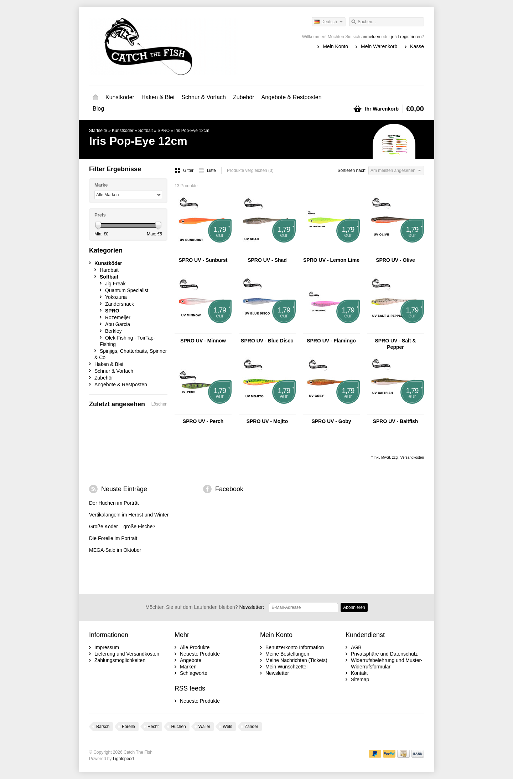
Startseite (95, 97)
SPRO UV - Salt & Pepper (395, 344)
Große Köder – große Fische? (122, 526)
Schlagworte (193, 673)
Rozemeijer (117, 317)
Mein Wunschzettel (286, 666)
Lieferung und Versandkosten (126, 654)
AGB (356, 647)
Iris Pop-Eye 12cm (192, 130)
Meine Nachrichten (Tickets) (296, 660)
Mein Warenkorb (379, 46)
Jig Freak (115, 283)
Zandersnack (119, 304)
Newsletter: (204, 607)
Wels (227, 726)
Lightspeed (123, 758)
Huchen (178, 726)
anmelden (371, 36)
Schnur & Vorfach (203, 97)
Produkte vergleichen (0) (250, 170)
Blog (98, 109)
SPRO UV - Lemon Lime (331, 260)
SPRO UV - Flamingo (331, 340)
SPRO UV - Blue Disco (267, 340)
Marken (188, 666)
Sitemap (360, 679)
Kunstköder (119, 97)
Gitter (185, 170)
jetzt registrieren (406, 36)
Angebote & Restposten (291, 97)
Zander (251, 726)
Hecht (153, 726)
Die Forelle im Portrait (113, 538)
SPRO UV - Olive (395, 260)
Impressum (106, 647)
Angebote (190, 660)
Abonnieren (354, 607)
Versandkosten (412, 457)
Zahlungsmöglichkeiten (119, 660)
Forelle (128, 726)
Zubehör (243, 97)
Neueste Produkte (200, 654)
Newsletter (277, 673)
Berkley (113, 331)
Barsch (102, 726)
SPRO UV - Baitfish (395, 421)
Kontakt (359, 673)
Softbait (145, 130)
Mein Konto (335, 46)
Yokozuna (116, 297)
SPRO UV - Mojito (267, 421)
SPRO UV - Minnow (203, 340)
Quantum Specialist (126, 290)
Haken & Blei (158, 97)
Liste (207, 170)
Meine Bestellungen (287, 654)
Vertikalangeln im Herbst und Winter (129, 515)
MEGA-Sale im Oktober (115, 550)
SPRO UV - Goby (331, 421)
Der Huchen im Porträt (114, 503)
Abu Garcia (117, 324)
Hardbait (109, 270)
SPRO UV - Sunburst (203, 260)
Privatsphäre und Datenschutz (384, 654)
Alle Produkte (194, 647)
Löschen (159, 404)
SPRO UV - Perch (203, 421)
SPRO (163, 130)
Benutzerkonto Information (294, 647)
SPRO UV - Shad (267, 260)
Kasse (417, 46)
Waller (204, 726)
